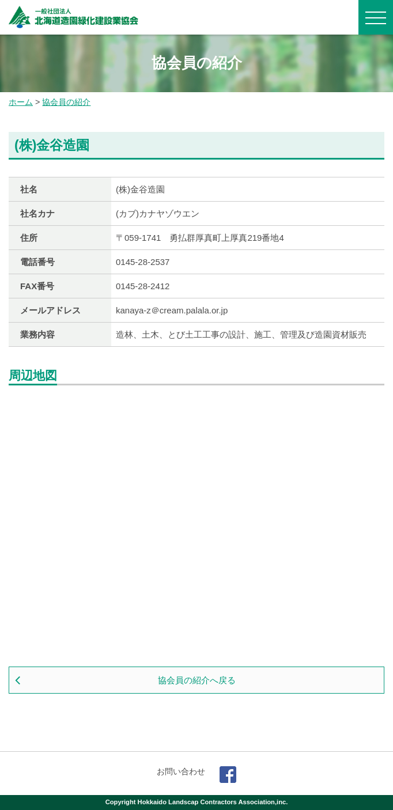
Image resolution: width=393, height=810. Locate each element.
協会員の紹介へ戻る (197, 680)
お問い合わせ (181, 771)
